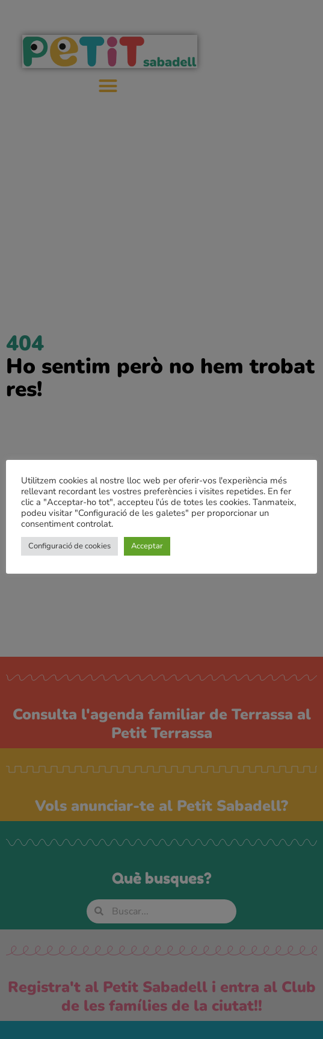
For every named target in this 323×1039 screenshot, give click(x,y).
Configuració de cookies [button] (69, 546)
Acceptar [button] (147, 546)
